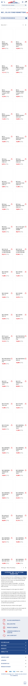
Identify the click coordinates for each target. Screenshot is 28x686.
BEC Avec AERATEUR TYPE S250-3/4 (20, 206)
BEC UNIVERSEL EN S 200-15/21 (20, 538)
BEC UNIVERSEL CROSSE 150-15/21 (20, 427)
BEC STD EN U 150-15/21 (5, 404)
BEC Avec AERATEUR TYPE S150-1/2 (6, 161)
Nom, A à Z (4, 25)
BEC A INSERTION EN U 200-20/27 (20, 115)
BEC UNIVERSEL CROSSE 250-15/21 (20, 472)
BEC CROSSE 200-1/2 (5, 294)
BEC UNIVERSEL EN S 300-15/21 (20, 560)
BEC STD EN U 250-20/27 (5, 426)
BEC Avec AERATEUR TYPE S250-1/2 (6, 206)
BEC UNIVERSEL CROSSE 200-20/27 (6, 472)
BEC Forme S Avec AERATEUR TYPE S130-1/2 (6, 338)
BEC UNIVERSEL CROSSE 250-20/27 (6, 494)
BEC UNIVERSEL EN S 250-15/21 (6, 560)
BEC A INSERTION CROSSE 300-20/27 (5, 68)
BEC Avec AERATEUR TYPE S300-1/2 (6, 228)
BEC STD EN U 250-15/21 (19, 404)
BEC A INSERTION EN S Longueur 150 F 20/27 (20, 68)
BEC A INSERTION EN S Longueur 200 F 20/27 (6, 92)
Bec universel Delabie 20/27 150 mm (5, 517)
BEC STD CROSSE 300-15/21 (5, 383)
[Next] (25, 25)
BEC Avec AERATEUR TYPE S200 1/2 (6, 183)
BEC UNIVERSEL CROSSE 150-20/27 (6, 449)
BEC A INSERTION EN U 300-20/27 (20, 138)
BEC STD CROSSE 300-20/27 (19, 383)
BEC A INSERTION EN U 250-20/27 (6, 138)
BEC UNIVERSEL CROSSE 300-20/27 (20, 494)
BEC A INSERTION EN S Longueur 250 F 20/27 (20, 92)
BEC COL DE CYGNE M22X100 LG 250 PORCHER (20, 251)
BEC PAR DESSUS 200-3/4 (20, 359)
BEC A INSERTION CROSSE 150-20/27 (5, 44)
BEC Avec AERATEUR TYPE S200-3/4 (20, 183)
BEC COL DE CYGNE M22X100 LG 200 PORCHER (6, 251)
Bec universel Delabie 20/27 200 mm (19, 517)
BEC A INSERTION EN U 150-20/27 (6, 115)
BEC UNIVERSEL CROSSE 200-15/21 (20, 449)
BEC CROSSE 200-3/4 (19, 294)
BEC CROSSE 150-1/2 (5, 272)
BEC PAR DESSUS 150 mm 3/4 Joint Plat (20, 338)
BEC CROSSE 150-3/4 (19, 272)
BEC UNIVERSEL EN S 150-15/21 (6, 538)
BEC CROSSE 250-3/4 (19, 315)
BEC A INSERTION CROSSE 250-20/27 (19, 44)
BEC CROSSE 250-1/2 (5, 315)
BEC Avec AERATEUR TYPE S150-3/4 (20, 161)
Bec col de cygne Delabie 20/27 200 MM (20, 228)
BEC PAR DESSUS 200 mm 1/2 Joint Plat (6, 360)
